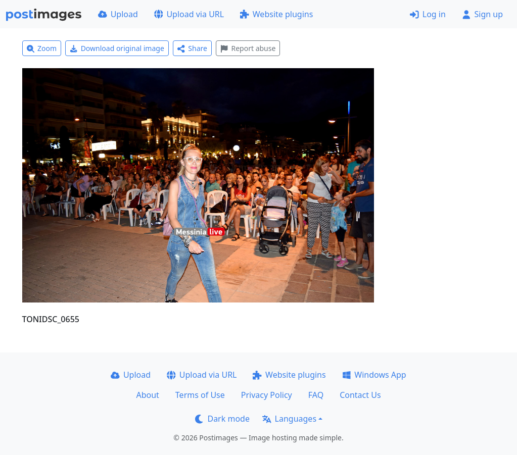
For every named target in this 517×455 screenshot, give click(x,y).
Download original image (117, 48)
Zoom (42, 48)
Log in (428, 14)
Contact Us (360, 394)
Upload (118, 14)
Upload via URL (189, 14)
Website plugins (276, 14)
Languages (289, 418)
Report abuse (247, 48)
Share (192, 48)
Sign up (482, 14)
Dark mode (222, 418)
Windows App (374, 374)
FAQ (315, 394)
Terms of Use (200, 394)
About (147, 394)
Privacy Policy (266, 394)
